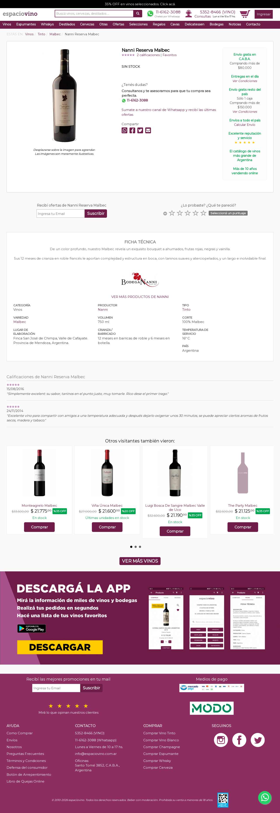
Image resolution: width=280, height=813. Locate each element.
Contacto (253, 24)
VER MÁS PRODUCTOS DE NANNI (140, 297)
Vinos (7, 24)
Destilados (67, 24)
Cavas (174, 24)
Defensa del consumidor (27, 767)
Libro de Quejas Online (25, 781)
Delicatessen (194, 24)
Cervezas (87, 24)
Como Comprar (20, 733)
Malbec (19, 322)
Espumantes (26, 24)
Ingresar (264, 14)
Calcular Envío (244, 125)
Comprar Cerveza (158, 767)
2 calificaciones (148, 55)
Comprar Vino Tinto (159, 733)
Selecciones (138, 24)
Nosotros (14, 747)
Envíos (12, 740)
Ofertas (118, 24)
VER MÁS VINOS (140, 561)
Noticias (235, 24)
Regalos (159, 24)
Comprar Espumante (160, 754)
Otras (103, 24)
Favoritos (170, 55)
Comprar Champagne (161, 747)
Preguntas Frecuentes (25, 754)
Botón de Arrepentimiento (29, 774)
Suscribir (95, 213)
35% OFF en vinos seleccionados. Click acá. (140, 4)
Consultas (202, 16)
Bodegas (216, 24)
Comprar (39, 527)
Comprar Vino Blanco (161, 740)
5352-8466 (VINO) (217, 12)
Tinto (186, 309)
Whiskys (47, 24)
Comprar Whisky (157, 761)
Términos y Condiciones (26, 761)
